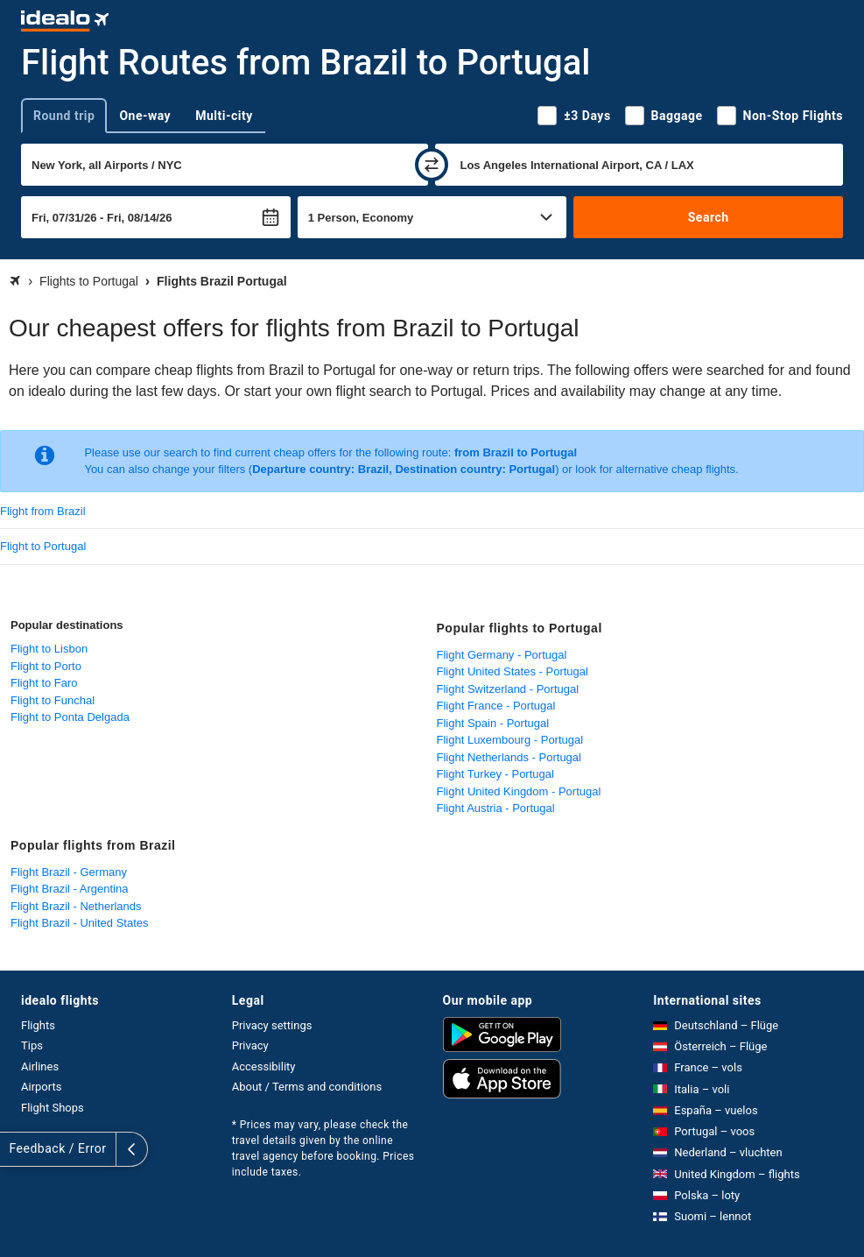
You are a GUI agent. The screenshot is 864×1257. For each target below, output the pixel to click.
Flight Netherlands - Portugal (509, 757)
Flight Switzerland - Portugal (508, 689)
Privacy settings (272, 1025)
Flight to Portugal (43, 546)
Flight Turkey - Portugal (495, 773)
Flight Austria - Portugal (496, 808)
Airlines (40, 1066)
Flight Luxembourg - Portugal (510, 739)
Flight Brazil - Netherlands (76, 906)
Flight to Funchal (53, 700)
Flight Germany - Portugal (502, 654)
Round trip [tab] (64, 116)
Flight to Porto (46, 666)
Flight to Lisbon (49, 648)
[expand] (16, 1149)
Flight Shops (52, 1107)
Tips (32, 1045)
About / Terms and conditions (307, 1086)
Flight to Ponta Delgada (70, 717)
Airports (41, 1086)
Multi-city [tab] (224, 116)
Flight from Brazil (43, 511)
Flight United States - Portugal (512, 671)
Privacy (250, 1045)
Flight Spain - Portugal (493, 723)
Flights (38, 1025)
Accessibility (264, 1066)
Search (708, 217)
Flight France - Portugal (496, 705)
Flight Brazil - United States (80, 922)
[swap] (431, 164)
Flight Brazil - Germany (69, 872)
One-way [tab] (145, 116)
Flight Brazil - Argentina (69, 888)
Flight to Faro (44, 682)
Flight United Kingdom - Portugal (519, 791)
